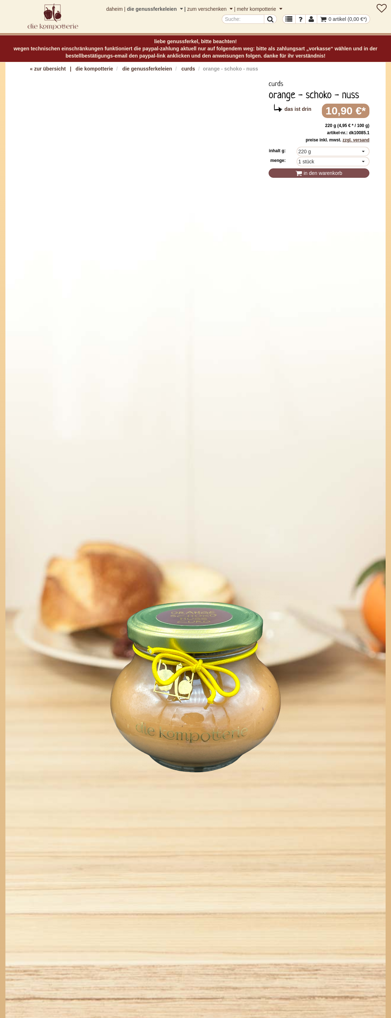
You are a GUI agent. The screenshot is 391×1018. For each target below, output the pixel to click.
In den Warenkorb (319, 173)
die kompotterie (94, 69)
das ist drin (297, 109)
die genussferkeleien (155, 9)
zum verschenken (210, 9)
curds (188, 69)
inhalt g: (277, 150)
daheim (114, 9)
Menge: (278, 160)
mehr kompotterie (259, 9)
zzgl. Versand (355, 139)
